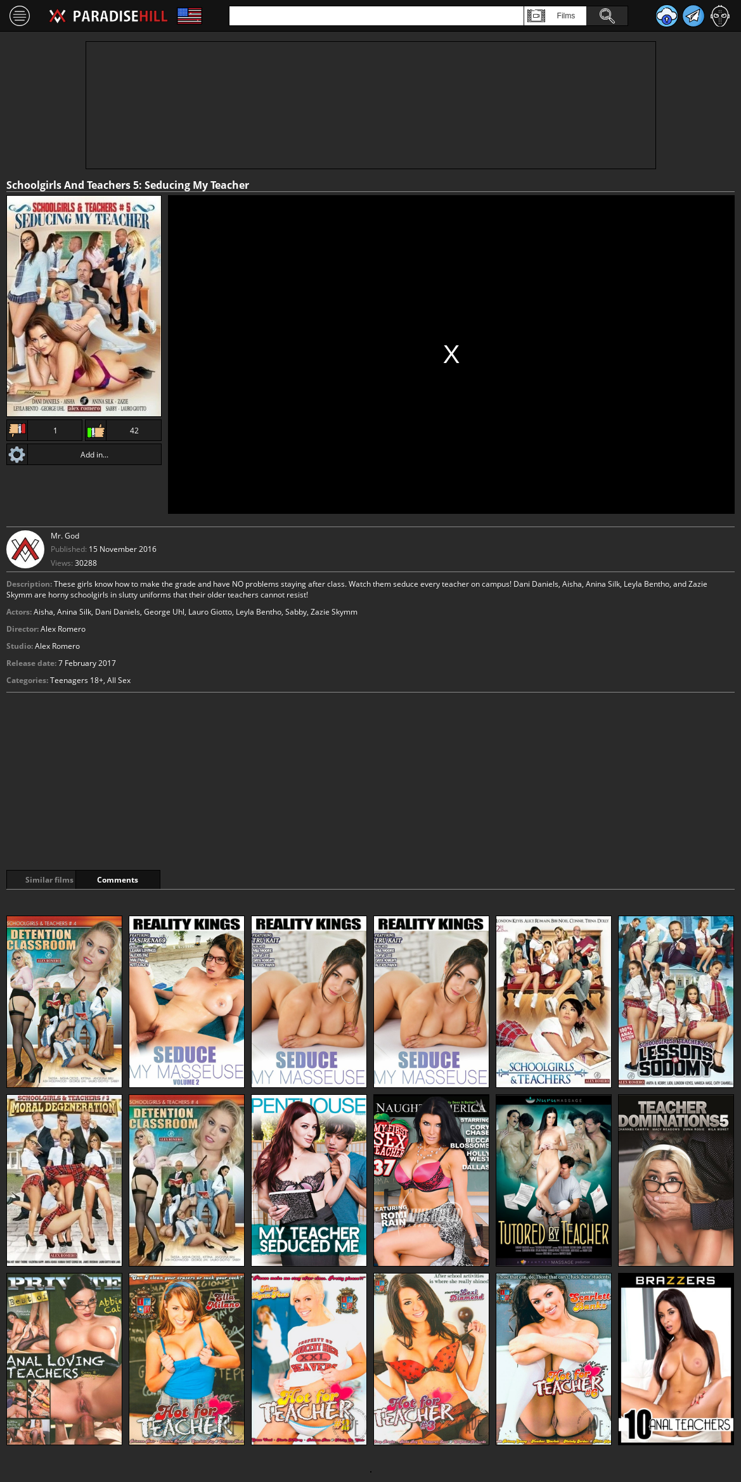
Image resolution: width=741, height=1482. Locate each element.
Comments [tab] (151, 879)
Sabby (296, 611)
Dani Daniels (117, 611)
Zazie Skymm (334, 611)
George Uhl (164, 611)
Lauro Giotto (210, 611)
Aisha (43, 611)
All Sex (119, 680)
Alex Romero (57, 646)
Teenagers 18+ (76, 680)
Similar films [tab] (52, 879)
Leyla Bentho (258, 611)
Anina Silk (74, 611)
